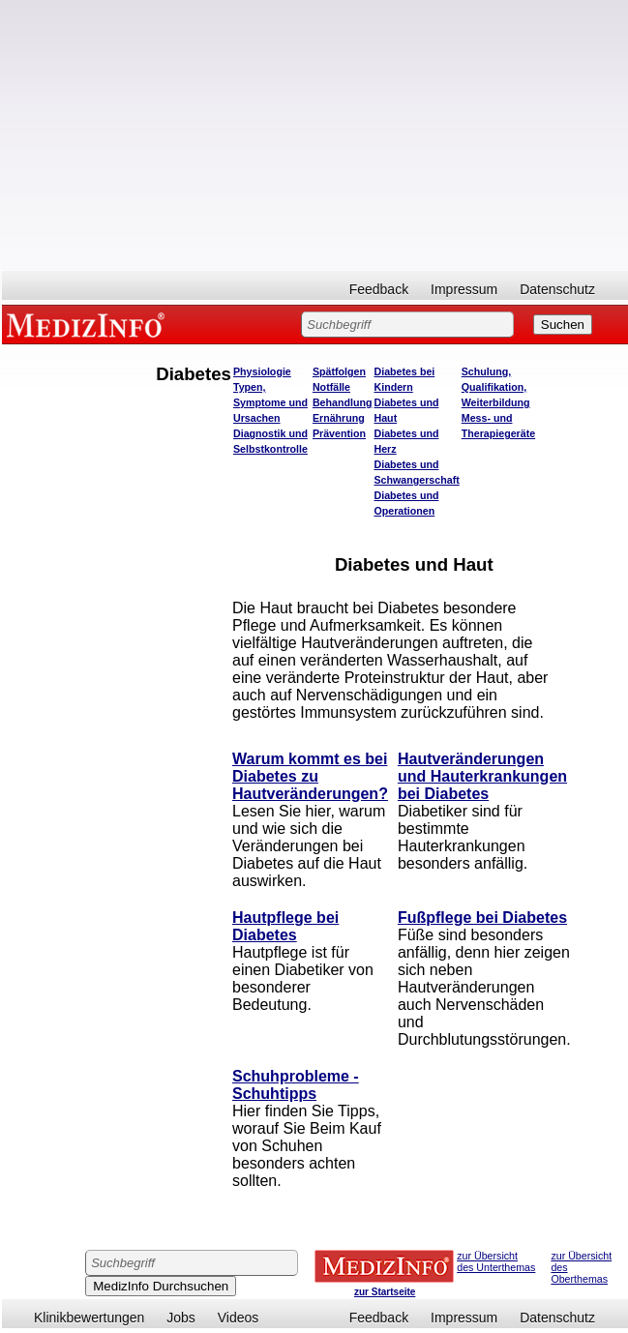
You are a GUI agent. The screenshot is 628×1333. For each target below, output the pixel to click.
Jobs (180, 1317)
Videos (238, 1317)
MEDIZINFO (89, 324)
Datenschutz (557, 289)
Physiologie (262, 371)
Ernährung (339, 418)
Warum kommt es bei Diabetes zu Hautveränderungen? (310, 776)
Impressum (464, 289)
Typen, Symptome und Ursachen (270, 402)
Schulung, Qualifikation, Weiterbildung (496, 387)
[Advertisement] (315, 135)
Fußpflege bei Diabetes (482, 917)
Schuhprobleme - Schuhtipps (295, 1085)
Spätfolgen (339, 371)
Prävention (339, 433)
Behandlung (343, 402)
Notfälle (331, 387)
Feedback (378, 289)
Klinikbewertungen (89, 1317)
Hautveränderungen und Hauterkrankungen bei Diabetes (482, 776)
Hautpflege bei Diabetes (285, 926)
